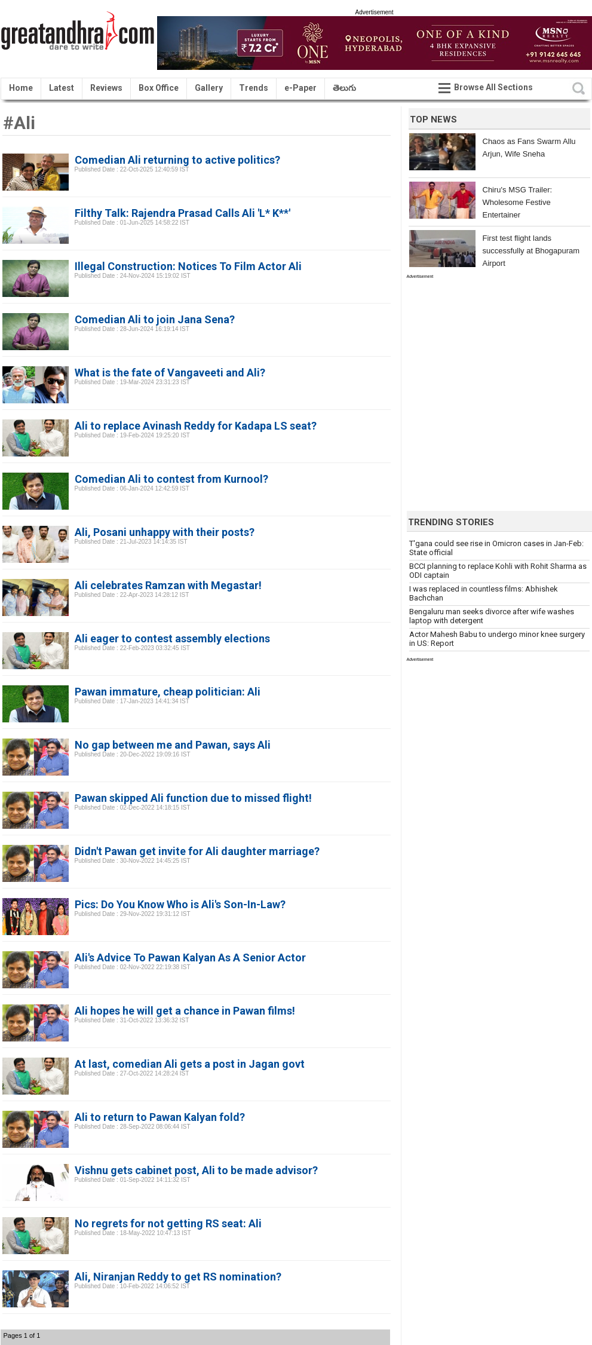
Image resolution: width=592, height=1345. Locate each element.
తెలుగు (344, 88)
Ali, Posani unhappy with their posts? (164, 532)
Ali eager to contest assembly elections (172, 638)
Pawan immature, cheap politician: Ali (167, 691)
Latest (61, 88)
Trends (253, 88)
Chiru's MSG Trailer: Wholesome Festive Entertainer (518, 202)
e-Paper (300, 88)
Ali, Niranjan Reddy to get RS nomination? (178, 1276)
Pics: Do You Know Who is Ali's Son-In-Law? (180, 904)
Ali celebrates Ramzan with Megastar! (168, 585)
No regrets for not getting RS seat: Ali (168, 1223)
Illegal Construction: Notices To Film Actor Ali (188, 266)
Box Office (159, 88)
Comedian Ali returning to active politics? (177, 160)
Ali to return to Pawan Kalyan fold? (160, 1117)
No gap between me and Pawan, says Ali (173, 745)
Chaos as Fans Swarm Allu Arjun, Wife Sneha (529, 147)
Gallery (209, 88)
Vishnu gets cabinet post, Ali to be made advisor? (196, 1170)
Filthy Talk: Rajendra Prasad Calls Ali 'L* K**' (182, 213)
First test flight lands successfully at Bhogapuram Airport (531, 251)
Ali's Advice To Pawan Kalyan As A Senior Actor (190, 957)
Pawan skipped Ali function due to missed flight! (193, 798)
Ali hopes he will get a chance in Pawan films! (185, 1010)
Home (21, 88)
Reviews (106, 88)
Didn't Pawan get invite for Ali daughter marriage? (197, 851)
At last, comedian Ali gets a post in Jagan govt (190, 1064)
